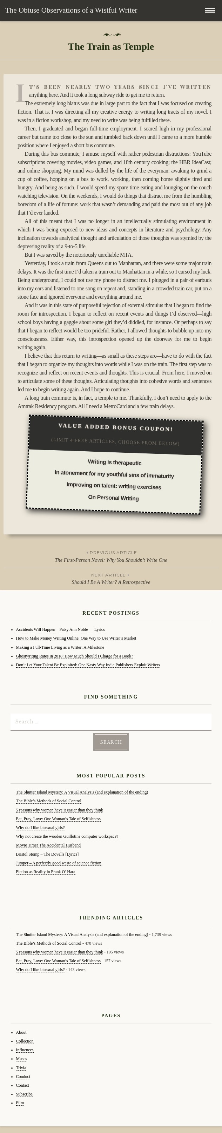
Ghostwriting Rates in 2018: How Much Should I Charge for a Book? (74, 656)
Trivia (21, 1067)
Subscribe (24, 1094)
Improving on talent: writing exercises (113, 485)
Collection (25, 1041)
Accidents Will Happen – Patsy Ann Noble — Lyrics (60, 629)
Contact (22, 1085)
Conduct (23, 1076)
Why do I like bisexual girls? (40, 827)
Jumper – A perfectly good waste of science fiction (58, 863)
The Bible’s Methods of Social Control (48, 800)
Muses (21, 1058)
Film (20, 1102)
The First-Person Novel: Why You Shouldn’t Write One (111, 555)
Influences (25, 1049)
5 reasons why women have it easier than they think (59, 810)
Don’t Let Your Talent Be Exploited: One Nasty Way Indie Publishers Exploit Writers (88, 664)
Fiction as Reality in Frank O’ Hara (45, 871)
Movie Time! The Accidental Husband (48, 845)
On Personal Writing (113, 497)
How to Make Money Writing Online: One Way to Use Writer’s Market (76, 638)
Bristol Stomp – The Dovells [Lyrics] (47, 854)
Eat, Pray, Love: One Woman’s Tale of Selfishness (58, 818)
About (21, 1032)
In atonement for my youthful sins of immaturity (114, 474)
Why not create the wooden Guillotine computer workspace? (67, 836)
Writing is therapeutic (114, 462)
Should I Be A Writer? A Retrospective (111, 578)
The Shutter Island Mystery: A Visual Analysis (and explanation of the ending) (82, 792)
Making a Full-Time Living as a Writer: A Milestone (60, 647)
